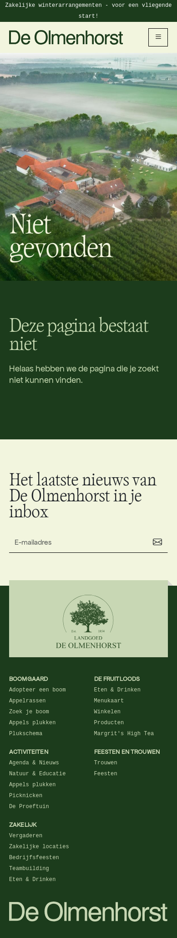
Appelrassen (27, 701)
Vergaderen (25, 836)
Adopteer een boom (37, 690)
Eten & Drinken (117, 690)
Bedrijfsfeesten (34, 858)
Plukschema (25, 734)
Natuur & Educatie (37, 774)
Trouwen (105, 763)
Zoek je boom (29, 712)
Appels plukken (32, 723)
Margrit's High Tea (124, 734)
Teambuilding (29, 869)
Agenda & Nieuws (34, 763)
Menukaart (109, 701)
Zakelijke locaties (39, 847)
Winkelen (107, 712)
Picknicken (25, 796)
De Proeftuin (29, 807)
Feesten (105, 774)
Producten (109, 723)
